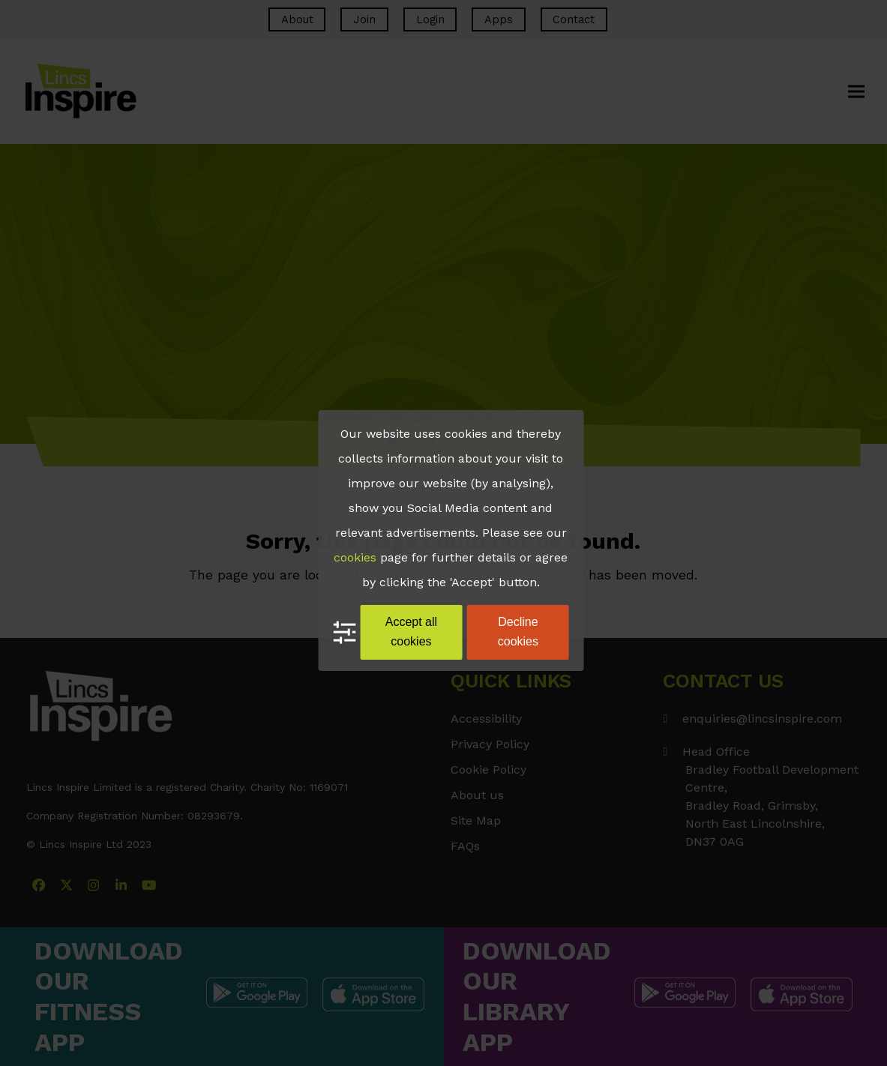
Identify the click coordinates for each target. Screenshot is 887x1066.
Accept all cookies (411, 631)
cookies (355, 557)
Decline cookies (518, 631)
